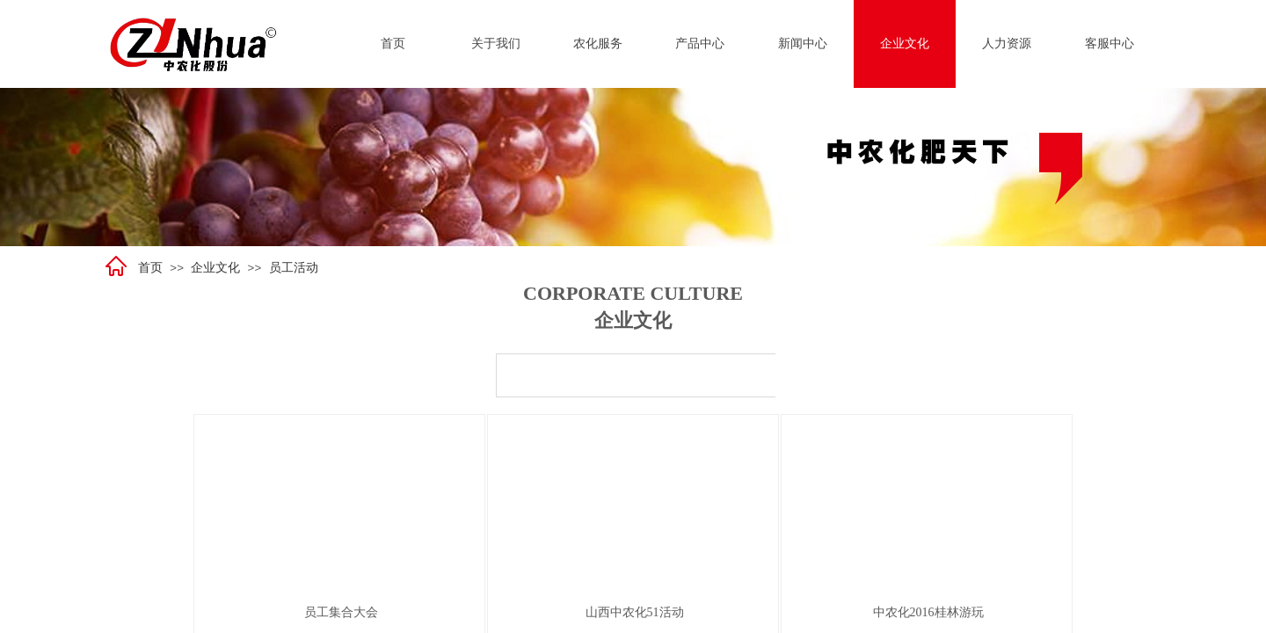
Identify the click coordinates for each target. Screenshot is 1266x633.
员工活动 (293, 267)
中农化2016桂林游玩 (928, 612)
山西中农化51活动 (635, 612)
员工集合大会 (341, 612)
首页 (150, 267)
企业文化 (215, 267)
